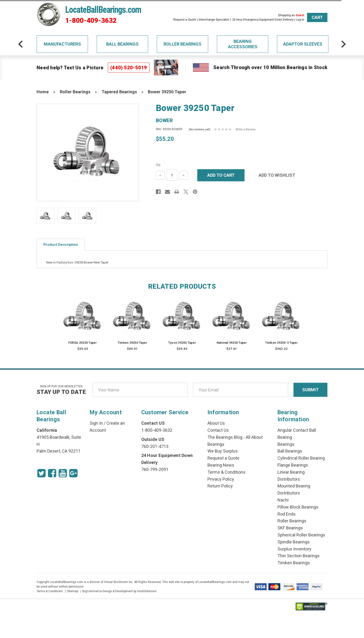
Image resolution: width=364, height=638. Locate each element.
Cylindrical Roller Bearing (301, 458)
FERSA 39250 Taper (82, 342)
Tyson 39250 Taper (182, 342)
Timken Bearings (293, 562)
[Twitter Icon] (41, 473)
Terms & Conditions (226, 472)
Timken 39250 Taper (132, 342)
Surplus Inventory (294, 548)
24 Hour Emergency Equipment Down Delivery (262, 19)
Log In (300, 19)
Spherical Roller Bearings (301, 534)
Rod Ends (286, 514)
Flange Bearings (292, 465)
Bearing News (220, 465)
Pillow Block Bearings (297, 507)
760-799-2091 (154, 469)
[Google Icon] (73, 473)
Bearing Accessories (242, 44)
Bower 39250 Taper (167, 91)
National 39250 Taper (232, 342)
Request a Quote (184, 19)
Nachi (283, 499)
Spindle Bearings (293, 541)
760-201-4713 (154, 446)
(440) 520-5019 (128, 68)
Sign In (96, 423)
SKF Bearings (290, 527)
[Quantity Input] (171, 175)
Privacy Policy (220, 479)
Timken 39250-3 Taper (281, 342)
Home (43, 91)
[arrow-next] (343, 44)
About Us (216, 423)
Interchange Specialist (214, 19)
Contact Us (218, 430)
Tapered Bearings (119, 91)
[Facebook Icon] (52, 473)
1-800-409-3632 (91, 20)
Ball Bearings (122, 44)
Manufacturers (62, 44)
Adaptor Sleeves (302, 44)
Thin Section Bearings (298, 555)
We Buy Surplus (222, 451)
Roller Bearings (182, 44)
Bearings (285, 444)
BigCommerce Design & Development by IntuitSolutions (119, 591)
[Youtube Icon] (63, 473)
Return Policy (220, 485)
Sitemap (72, 591)
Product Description (60, 244)
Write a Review (245, 129)
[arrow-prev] (20, 44)
